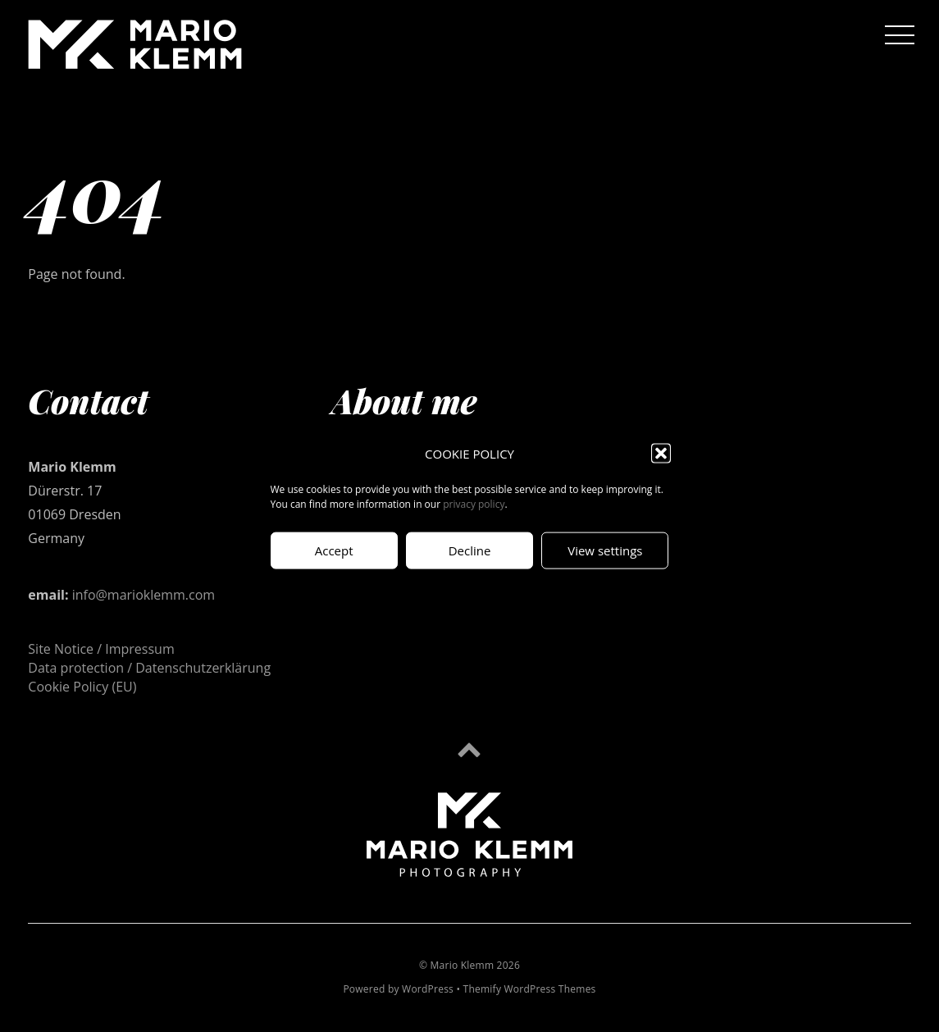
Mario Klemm (463, 965)
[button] (661, 453)
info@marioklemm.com (143, 595)
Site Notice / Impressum (101, 649)
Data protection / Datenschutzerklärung (149, 668)
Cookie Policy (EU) (82, 687)
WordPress (428, 989)
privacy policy (473, 503)
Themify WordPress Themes (529, 989)
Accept (334, 550)
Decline (470, 550)
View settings (605, 550)
